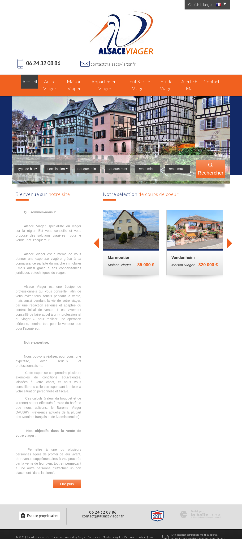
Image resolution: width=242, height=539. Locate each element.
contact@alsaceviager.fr (113, 64)
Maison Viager (74, 80)
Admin (143, 527)
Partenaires (130, 527)
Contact (216, 80)
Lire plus (67, 474)
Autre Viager (47, 80)
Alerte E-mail (194, 80)
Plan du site (94, 527)
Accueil (25, 80)
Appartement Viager (105, 80)
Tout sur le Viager (139, 80)
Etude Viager (167, 80)
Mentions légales (112, 527)
